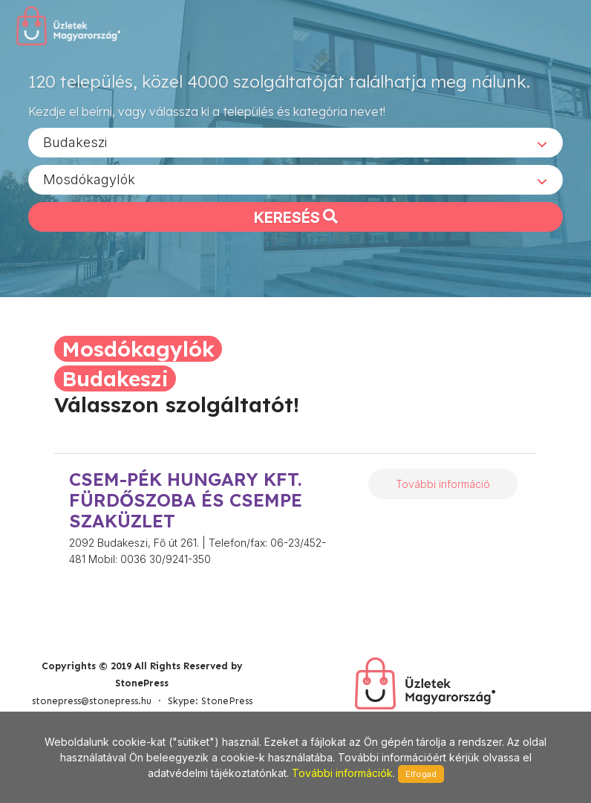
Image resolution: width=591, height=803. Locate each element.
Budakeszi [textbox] (75, 141)
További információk (342, 773)
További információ (443, 484)
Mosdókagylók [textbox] (89, 178)
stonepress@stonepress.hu (91, 700)
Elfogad (421, 774)
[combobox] (295, 142)
